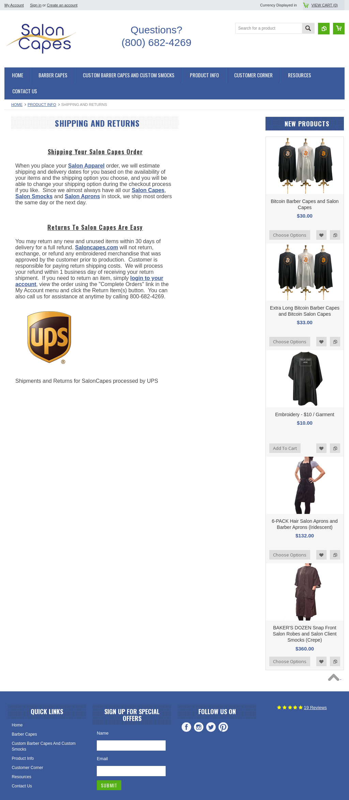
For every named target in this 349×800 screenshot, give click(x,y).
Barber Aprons (21, 304)
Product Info (42, 105)
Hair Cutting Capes (25, 148)
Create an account (62, 5)
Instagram (198, 727)
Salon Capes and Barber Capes (37, 137)
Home (16, 105)
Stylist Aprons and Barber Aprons (38, 275)
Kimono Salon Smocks (28, 229)
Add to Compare (335, 235)
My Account (14, 5)
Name (103, 733)
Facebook (186, 727)
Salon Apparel (166, 166)
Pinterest (223, 727)
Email (102, 758)
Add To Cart (285, 448)
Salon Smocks (21, 264)
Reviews (315, 707)
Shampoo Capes (23, 206)
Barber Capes (20, 160)
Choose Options (289, 235)
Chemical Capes (23, 194)
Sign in (36, 5)
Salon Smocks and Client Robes (37, 217)
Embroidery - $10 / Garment (304, 414)
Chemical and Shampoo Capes (36, 183)
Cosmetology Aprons (27, 338)
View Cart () (325, 5)
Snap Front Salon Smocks (32, 240)
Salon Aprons (20, 315)
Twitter (211, 727)
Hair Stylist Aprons (25, 327)
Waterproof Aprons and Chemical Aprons (38, 290)
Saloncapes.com (20, 380)
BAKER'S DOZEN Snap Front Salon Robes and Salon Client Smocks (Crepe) (305, 634)
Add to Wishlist (321, 235)
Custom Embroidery (26, 350)
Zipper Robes (20, 252)
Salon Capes (20, 171)
